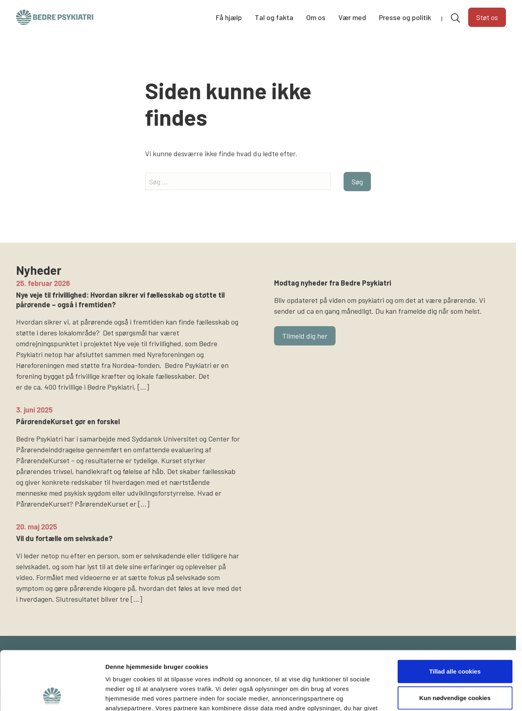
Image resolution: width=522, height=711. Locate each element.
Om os (315, 17)
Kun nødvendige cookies (455, 642)
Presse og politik (405, 17)
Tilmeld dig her (305, 335)
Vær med (352, 17)
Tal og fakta (274, 17)
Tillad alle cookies (455, 616)
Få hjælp (229, 17)
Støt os (487, 17)
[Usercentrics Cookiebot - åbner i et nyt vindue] (52, 695)
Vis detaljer (417, 695)
